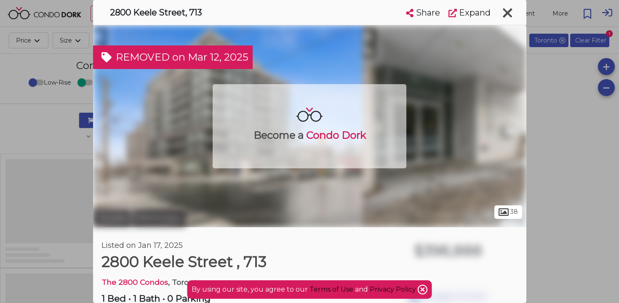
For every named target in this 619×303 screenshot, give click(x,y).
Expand (469, 13)
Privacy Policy (394, 289)
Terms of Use (331, 289)
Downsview (159, 218)
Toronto (112, 218)
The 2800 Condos (134, 282)
